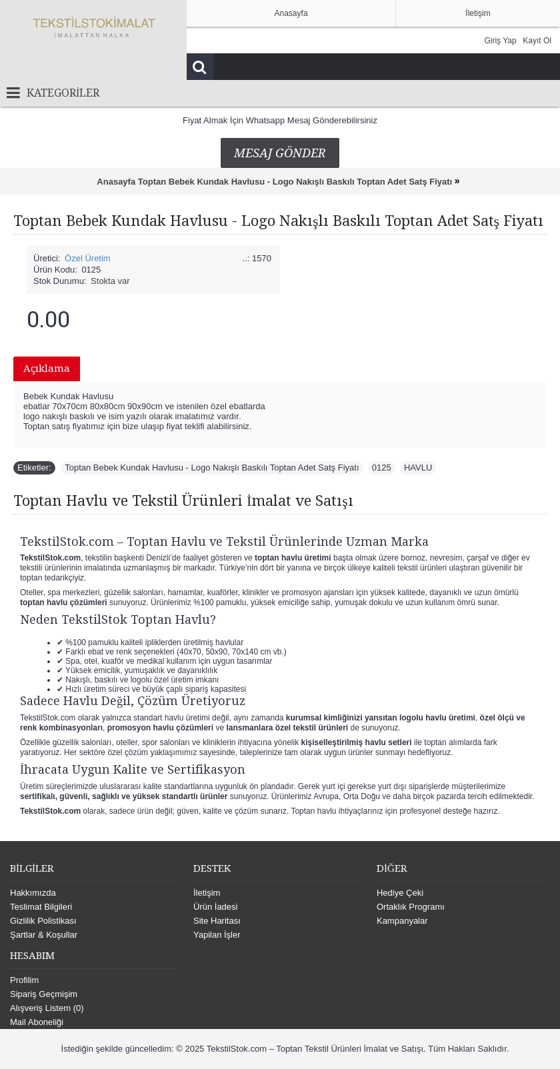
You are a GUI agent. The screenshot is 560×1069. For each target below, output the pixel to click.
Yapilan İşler (217, 935)
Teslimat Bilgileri (41, 907)
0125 (381, 468)
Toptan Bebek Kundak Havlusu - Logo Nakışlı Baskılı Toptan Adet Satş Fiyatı (212, 468)
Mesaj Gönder (280, 153)
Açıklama (46, 369)
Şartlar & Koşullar (43, 935)
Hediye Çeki (400, 893)
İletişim (206, 893)
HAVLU (418, 468)
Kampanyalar (402, 921)
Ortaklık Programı (411, 907)
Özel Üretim (88, 258)
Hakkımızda (33, 893)
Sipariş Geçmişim (43, 994)
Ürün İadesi (215, 907)
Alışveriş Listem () (47, 1008)
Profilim (24, 980)
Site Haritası (217, 921)
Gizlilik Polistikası (43, 921)
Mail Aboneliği (36, 1022)
